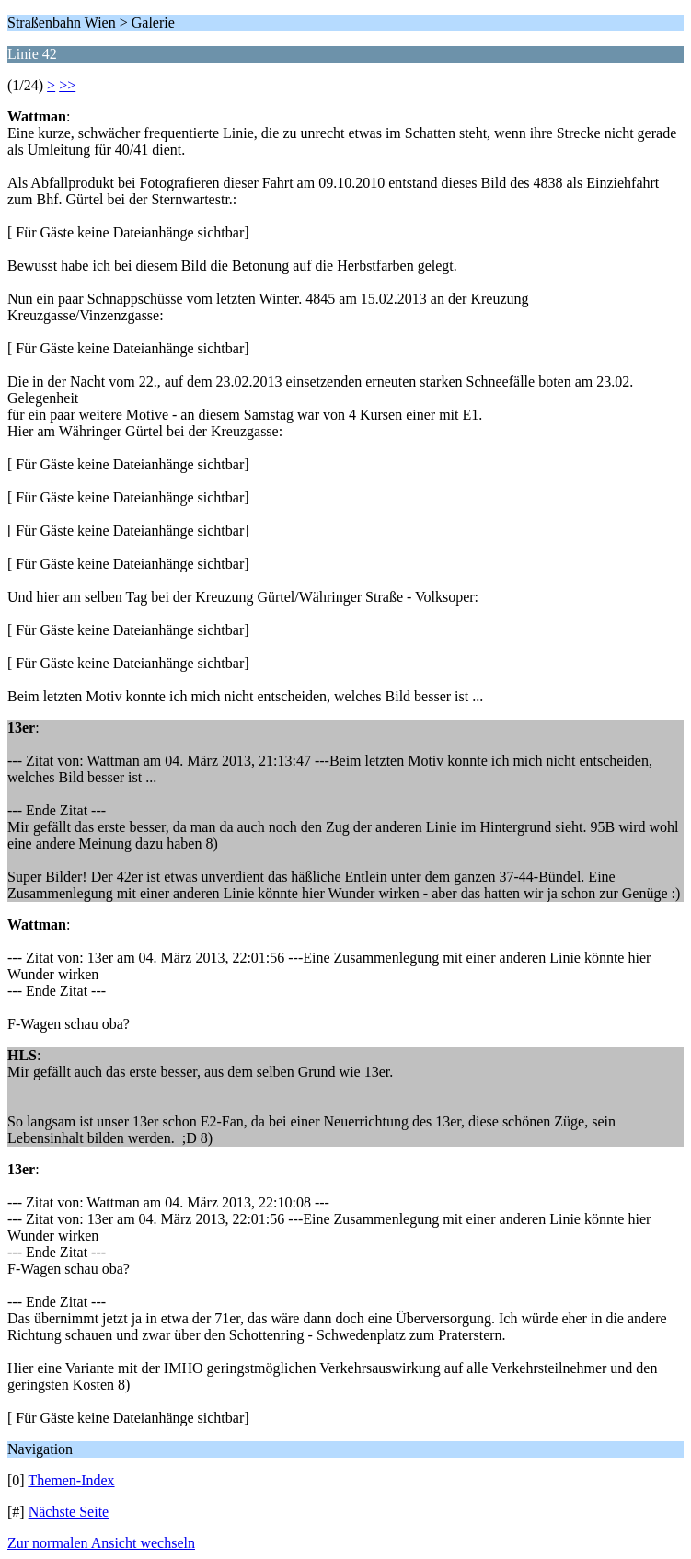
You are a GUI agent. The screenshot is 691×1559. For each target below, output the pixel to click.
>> (67, 85)
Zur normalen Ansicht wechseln (101, 1543)
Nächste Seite (69, 1511)
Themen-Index (71, 1480)
